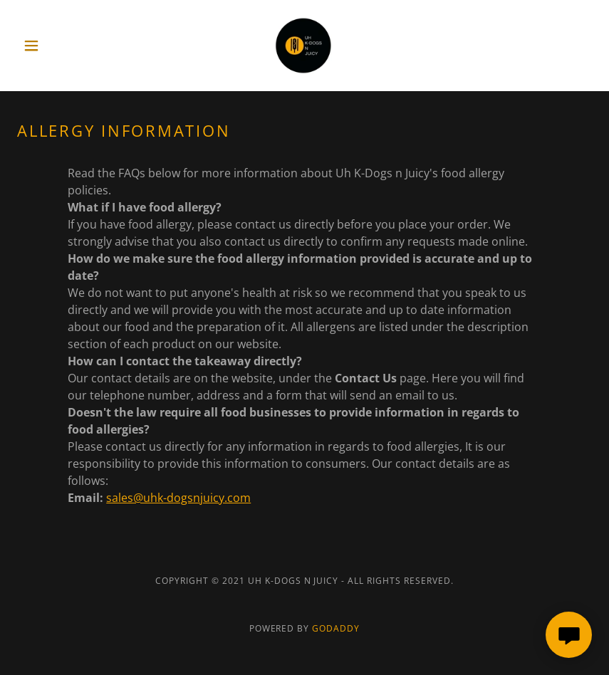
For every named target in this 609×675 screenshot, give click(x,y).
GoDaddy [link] (336, 628)
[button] (60, 45)
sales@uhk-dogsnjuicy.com (178, 498)
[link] (304, 45)
